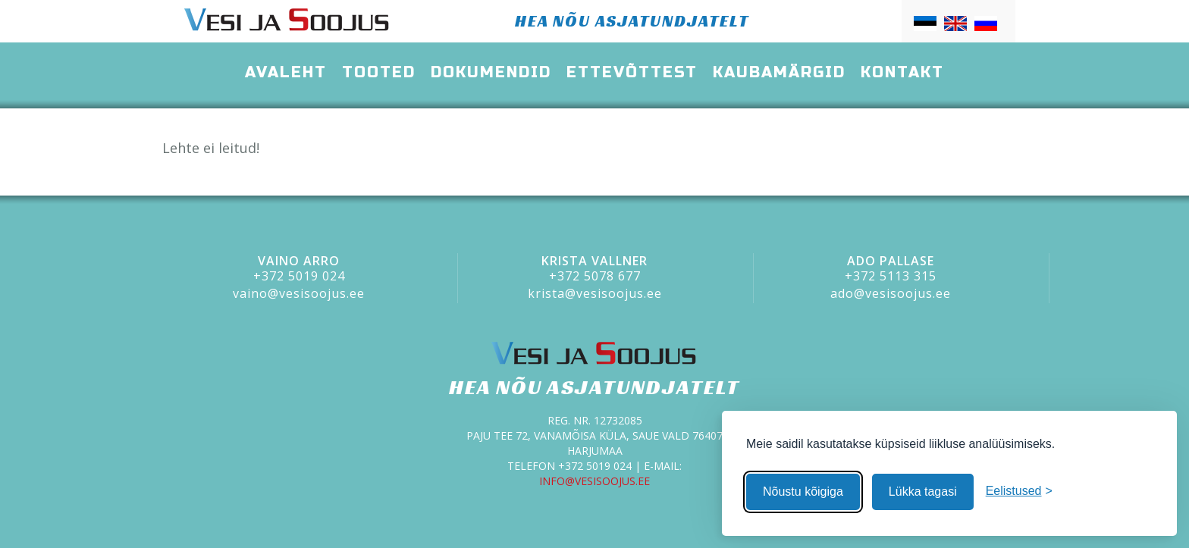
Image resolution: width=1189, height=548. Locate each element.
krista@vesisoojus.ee (595, 293)
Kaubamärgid (779, 72)
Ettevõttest (632, 72)
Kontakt (902, 72)
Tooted (379, 72)
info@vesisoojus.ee (594, 481)
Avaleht (286, 72)
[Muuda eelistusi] (1019, 491)
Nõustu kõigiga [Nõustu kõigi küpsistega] (803, 491)
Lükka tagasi (923, 491)
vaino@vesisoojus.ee (299, 293)
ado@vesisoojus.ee (890, 293)
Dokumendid (491, 72)
